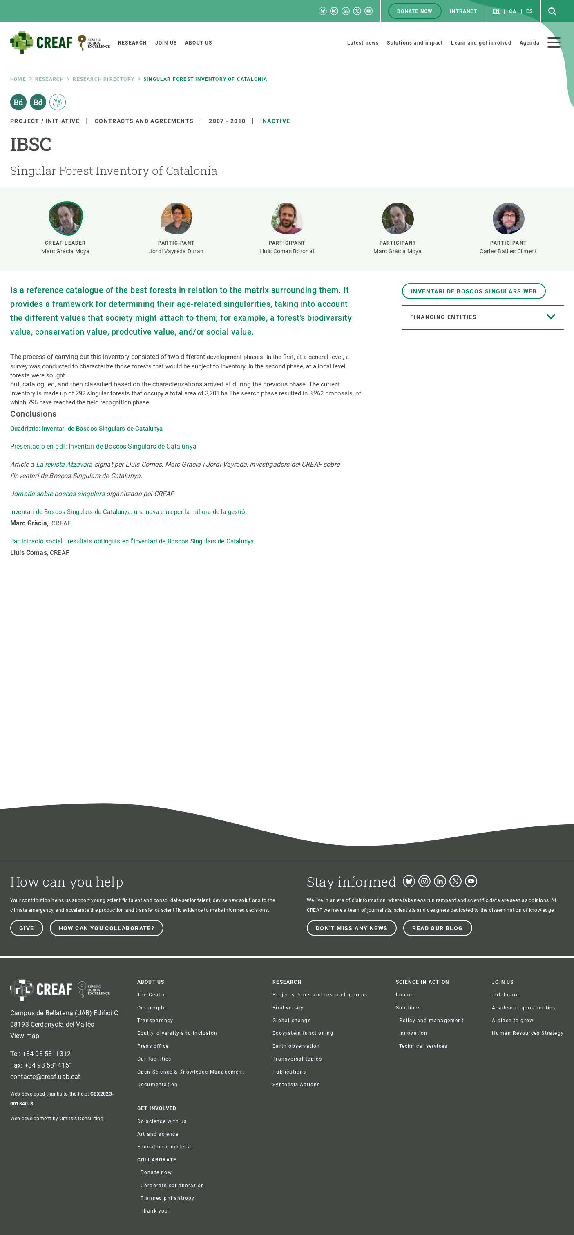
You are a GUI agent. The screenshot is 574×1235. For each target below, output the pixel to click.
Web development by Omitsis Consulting (56, 1118)
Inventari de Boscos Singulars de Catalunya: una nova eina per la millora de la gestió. (128, 512)
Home (18, 79)
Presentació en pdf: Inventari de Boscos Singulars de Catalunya (103, 446)
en (496, 11)
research (49, 79)
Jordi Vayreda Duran (176, 251)
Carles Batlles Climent (508, 251)
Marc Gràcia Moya (65, 251)
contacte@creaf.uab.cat (45, 1077)
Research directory (103, 79)
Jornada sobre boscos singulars (57, 494)
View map (24, 1036)
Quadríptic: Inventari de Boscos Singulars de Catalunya (87, 428)
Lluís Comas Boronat (287, 251)
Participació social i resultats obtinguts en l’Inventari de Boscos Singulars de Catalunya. (132, 541)
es (529, 11)
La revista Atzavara (65, 464)
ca (512, 11)
